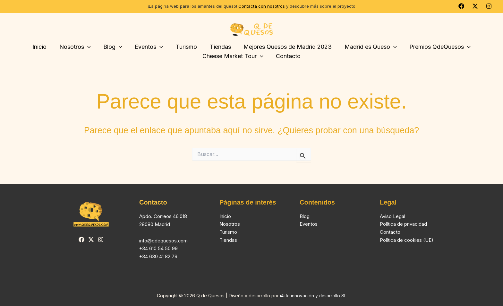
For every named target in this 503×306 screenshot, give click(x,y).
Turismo (186, 46)
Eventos (150, 47)
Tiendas (219, 46)
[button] (91, 47)
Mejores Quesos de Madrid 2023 (285, 46)
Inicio (44, 46)
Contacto (287, 56)
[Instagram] (489, 6)
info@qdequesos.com (163, 241)
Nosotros (78, 47)
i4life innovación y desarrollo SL (313, 296)
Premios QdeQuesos (435, 47)
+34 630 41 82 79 (158, 256)
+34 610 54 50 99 (158, 248)
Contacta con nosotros (261, 6)
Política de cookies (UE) (406, 240)
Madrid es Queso (367, 47)
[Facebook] (461, 6)
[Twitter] (475, 6)
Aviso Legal (392, 216)
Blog (115, 47)
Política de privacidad (403, 224)
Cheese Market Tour (233, 56)
